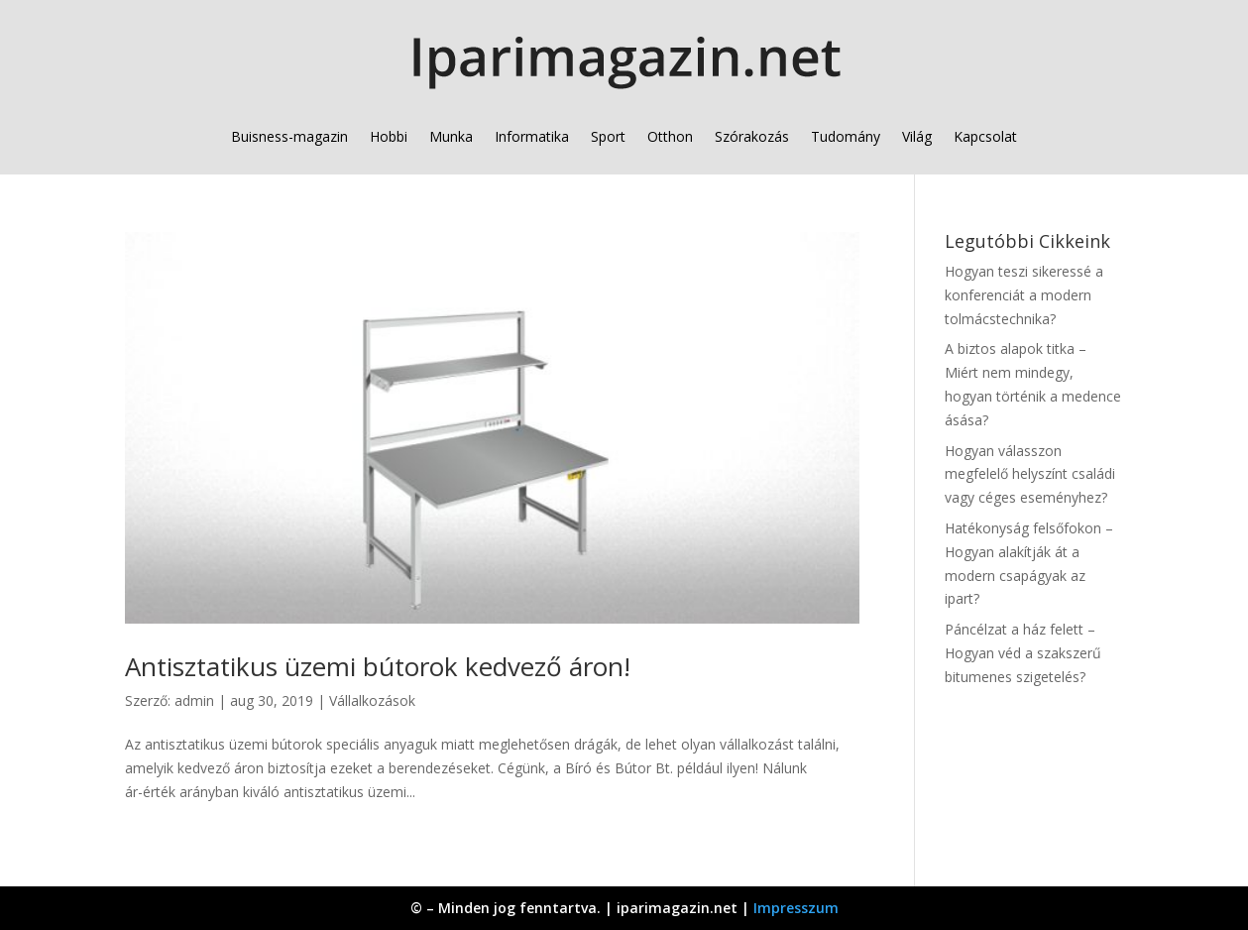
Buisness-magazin (289, 136)
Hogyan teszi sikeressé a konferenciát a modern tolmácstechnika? (1024, 295)
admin (194, 700)
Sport (608, 136)
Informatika (532, 136)
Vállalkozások (372, 700)
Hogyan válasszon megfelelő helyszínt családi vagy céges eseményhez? (1030, 474)
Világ (917, 136)
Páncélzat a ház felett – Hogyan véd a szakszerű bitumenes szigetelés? (1023, 653)
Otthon (670, 136)
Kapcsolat (985, 136)
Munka (451, 136)
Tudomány (845, 136)
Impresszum (796, 907)
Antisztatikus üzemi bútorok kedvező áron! (377, 666)
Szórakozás (752, 136)
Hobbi (388, 136)
